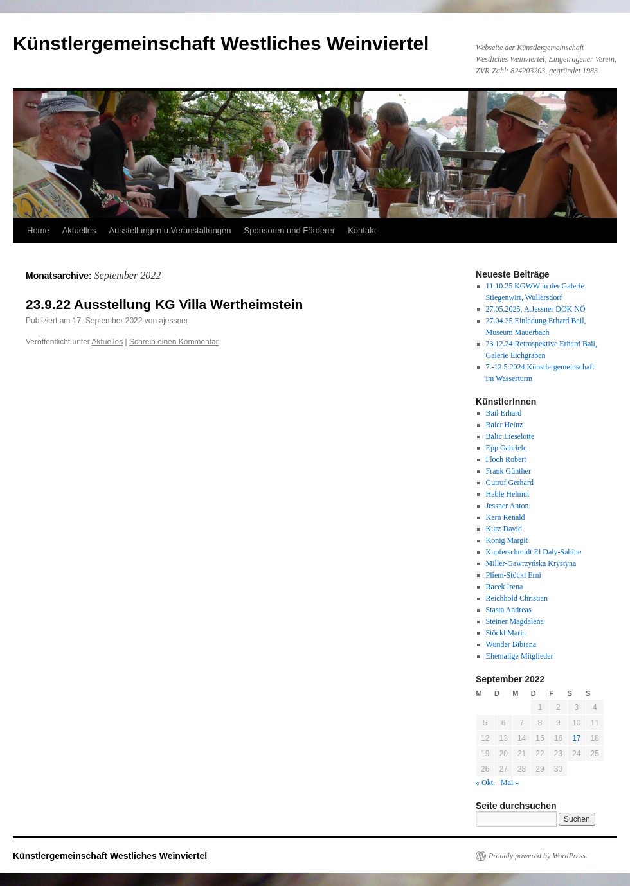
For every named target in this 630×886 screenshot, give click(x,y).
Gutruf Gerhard (510, 482)
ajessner (173, 320)
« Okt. (485, 782)
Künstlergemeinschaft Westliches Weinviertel (221, 43)
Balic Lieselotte (510, 436)
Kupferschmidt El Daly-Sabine (534, 551)
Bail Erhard (504, 413)
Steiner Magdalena (515, 621)
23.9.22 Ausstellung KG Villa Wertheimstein (164, 304)
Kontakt (362, 230)
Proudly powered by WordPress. (538, 855)
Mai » (510, 782)
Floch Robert (506, 459)
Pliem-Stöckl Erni (513, 575)
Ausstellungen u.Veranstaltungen (170, 230)
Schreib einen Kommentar (174, 341)
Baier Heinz (504, 424)
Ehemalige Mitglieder (520, 655)
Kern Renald (505, 517)
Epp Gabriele (506, 447)
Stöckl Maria (506, 632)
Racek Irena (504, 586)
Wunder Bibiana (511, 644)
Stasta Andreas (509, 609)
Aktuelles (79, 230)
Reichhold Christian (517, 598)
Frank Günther (508, 470)
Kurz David (504, 528)
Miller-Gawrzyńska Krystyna (531, 563)
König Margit (507, 540)
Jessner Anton (507, 505)
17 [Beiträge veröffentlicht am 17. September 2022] (576, 738)
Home (38, 230)
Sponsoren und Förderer (290, 230)
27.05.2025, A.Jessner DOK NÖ (536, 309)
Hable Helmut (508, 494)
